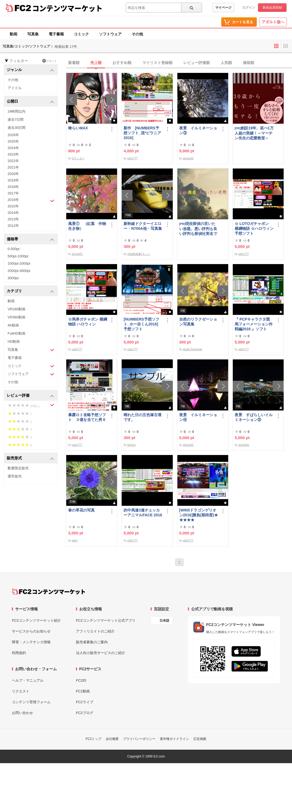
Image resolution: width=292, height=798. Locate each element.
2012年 (13, 226)
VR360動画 (16, 317)
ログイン (248, 7)
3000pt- (13, 278)
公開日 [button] (30, 101)
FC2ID (81, 680)
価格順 (248, 62)
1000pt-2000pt (19, 263)
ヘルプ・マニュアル (28, 680)
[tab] (179, 63)
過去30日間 (16, 128)
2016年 (31, 200)
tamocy (131, 444)
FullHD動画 (16, 333)
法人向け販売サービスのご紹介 (100, 653)
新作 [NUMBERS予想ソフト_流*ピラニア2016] (142, 133)
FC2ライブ (84, 702)
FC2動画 (83, 691)
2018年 (13, 187)
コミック (81, 34)
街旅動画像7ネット (139, 253)
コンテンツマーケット (67, 8)
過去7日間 (16, 119)
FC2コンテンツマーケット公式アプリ (105, 620)
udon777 (132, 158)
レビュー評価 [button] (30, 395)
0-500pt (13, 249)
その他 (137, 34)
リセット (49, 61)
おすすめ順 (121, 62)
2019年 (13, 180)
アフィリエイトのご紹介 (95, 631)
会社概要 (112, 739)
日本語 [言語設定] (164, 620)
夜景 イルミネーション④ (198, 417)
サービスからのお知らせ (31, 631)
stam (75, 540)
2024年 (13, 148)
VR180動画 (16, 309)
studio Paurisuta (192, 349)
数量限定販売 (18, 468)
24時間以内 (16, 111)
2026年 (13, 135)
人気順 (226, 62)
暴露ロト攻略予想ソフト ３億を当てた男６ (87, 417)
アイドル (15, 88)
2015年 (13, 206)
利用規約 (19, 653)
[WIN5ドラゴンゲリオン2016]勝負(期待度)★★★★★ (198, 515)
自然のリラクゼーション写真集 (198, 321)
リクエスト (20, 691)
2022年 (13, 161)
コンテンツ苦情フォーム (31, 702)
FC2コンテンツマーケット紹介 (36, 620)
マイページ (223, 7)
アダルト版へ (273, 22)
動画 (13, 34)
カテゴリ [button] (30, 291)
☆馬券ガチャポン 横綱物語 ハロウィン (87, 321)
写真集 (33, 34)
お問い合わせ (22, 713)
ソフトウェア (110, 34)
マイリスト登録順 (157, 62)
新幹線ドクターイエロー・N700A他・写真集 (143, 226)
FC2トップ (94, 739)
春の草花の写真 (81, 510)
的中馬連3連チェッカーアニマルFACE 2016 (143, 512)
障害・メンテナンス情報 (31, 642)
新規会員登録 (272, 7)
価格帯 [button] (30, 239)
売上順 (96, 62)
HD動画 (14, 341)
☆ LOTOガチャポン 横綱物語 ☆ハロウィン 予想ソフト (254, 228)
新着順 (73, 62)
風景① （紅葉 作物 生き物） (87, 226)
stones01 (188, 158)
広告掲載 (199, 739)
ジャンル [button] (30, 70)
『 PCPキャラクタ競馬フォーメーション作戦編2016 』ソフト (254, 324)
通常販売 (15, 476)
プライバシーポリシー (139, 739)
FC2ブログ (84, 713)
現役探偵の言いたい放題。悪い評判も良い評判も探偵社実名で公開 (198, 228)
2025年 (13, 141)
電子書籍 (56, 34)
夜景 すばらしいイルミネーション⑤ (254, 417)
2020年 (13, 174)
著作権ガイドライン (174, 739)
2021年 (13, 167)
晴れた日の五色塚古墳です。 (142, 417)
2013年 (13, 219)
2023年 (13, 154)
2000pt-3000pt (19, 271)
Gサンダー (78, 158)
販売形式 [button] (30, 458)
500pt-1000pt (18, 256)
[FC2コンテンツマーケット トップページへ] (48, 591)
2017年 (13, 193)
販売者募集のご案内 (92, 642)
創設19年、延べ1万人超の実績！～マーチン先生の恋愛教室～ (254, 133)
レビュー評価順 (196, 62)
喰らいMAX (78, 128)
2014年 (13, 213)
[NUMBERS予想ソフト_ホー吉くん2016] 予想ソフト (143, 324)
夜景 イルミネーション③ (198, 130)
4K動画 (13, 325)
